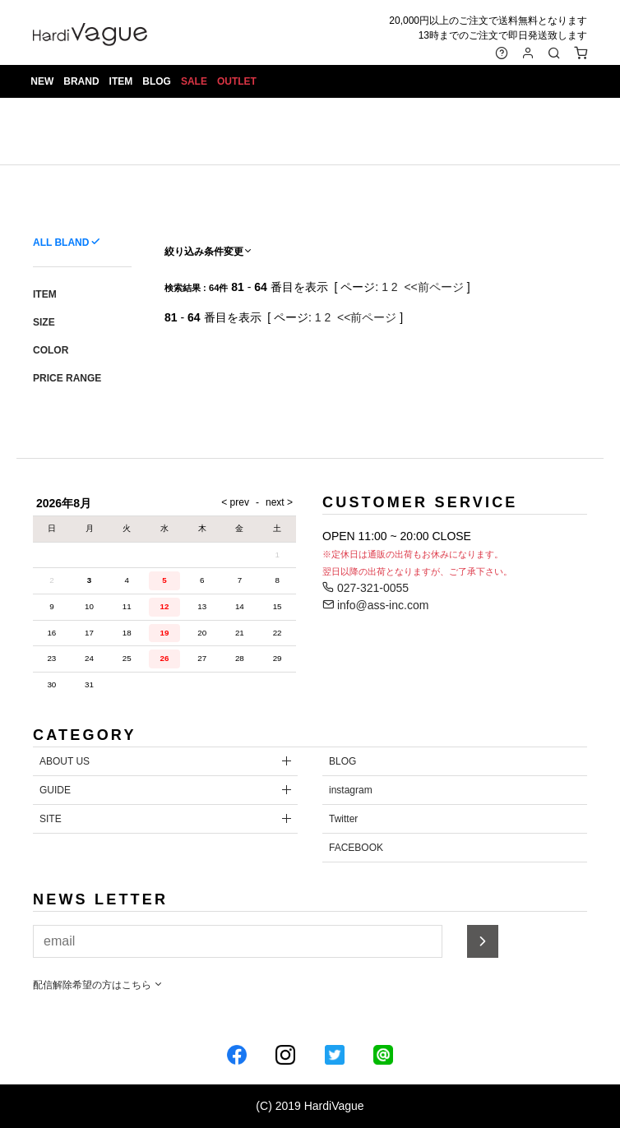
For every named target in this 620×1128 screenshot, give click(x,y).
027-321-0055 (365, 587)
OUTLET (237, 82)
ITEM (121, 82)
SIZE (44, 322)
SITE (50, 819)
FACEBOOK (356, 847)
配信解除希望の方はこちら (98, 985)
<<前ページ (433, 287)
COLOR (50, 350)
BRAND (81, 82)
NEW (42, 82)
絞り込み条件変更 (208, 251)
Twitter (343, 819)
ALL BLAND (61, 242)
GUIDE (55, 790)
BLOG (157, 82)
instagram (350, 790)
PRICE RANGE (67, 378)
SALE (195, 82)
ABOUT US (64, 761)
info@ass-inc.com (375, 605)
